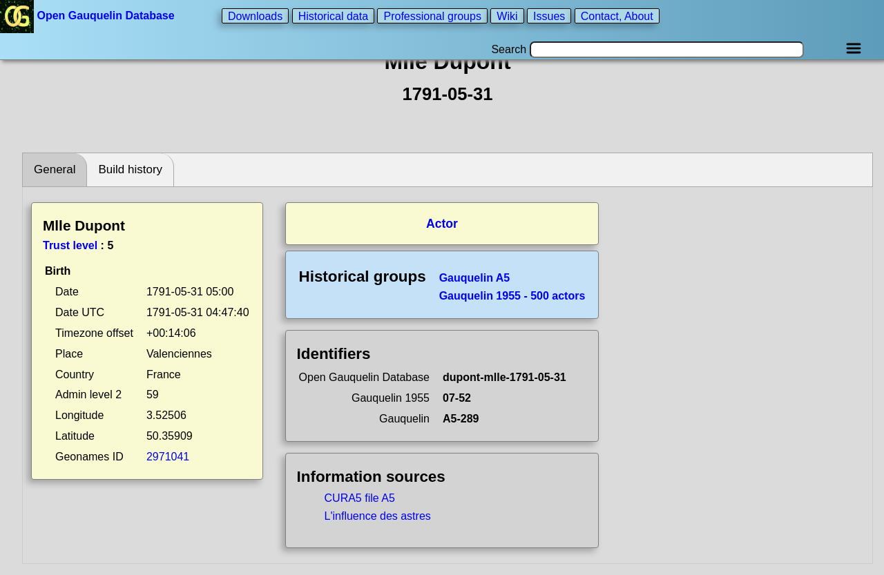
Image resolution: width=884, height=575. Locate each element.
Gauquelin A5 (474, 278)
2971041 (167, 456)
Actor (442, 224)
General (54, 169)
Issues (549, 15)
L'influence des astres (378, 516)
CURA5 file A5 (360, 498)
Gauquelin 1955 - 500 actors (512, 296)
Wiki (507, 15)
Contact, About (617, 15)
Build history (130, 169)
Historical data (333, 15)
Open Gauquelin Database (88, 15)
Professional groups (432, 15)
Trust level (70, 245)
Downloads (255, 15)
